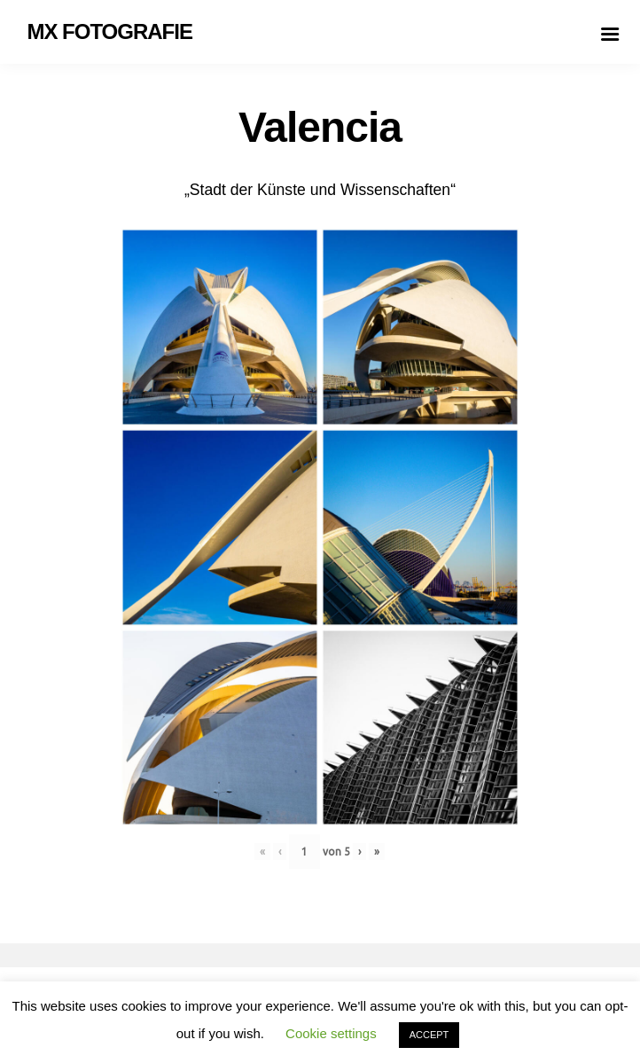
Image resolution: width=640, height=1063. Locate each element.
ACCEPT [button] (429, 1034)
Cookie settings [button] (331, 1033)
